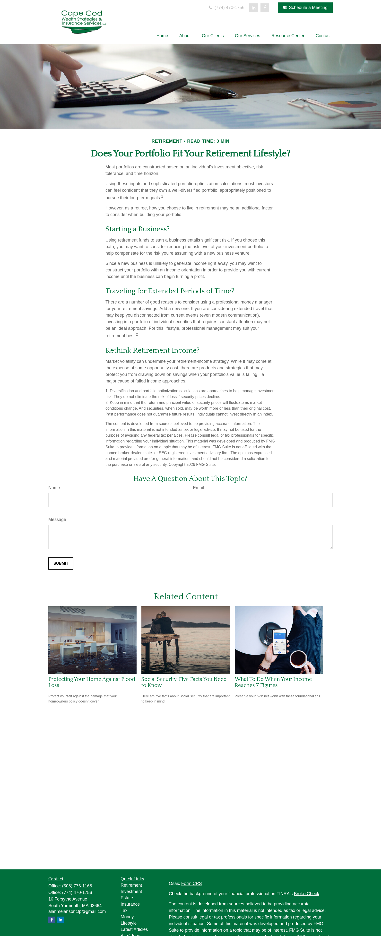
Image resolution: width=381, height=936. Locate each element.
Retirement (131, 885)
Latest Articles (134, 929)
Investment (131, 891)
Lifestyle (129, 923)
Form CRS (191, 883)
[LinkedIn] (253, 7)
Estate (127, 897)
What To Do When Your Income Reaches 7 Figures (273, 682)
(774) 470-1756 (226, 7)
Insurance (130, 904)
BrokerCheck (306, 893)
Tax (124, 910)
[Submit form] (60, 563)
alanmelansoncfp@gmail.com (77, 911)
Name (54, 487)
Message (57, 519)
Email (198, 487)
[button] (162, 35)
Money (127, 916)
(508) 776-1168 (77, 886)
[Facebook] (264, 7)
